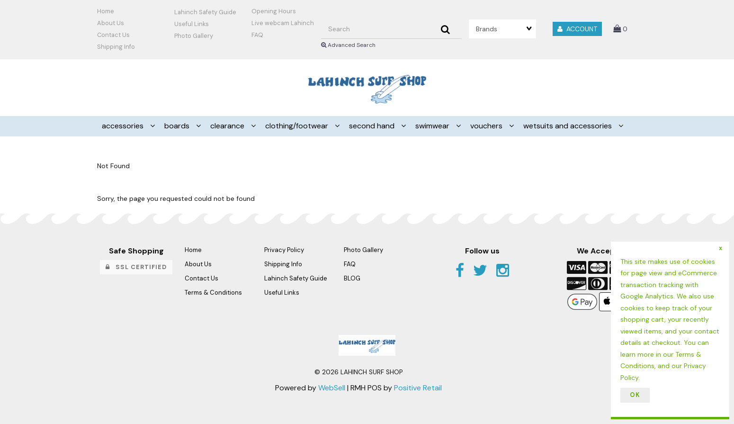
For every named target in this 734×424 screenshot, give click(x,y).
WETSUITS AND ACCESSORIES (568, 126)
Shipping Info (283, 264)
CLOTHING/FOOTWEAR (297, 126)
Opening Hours (273, 11)
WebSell (331, 388)
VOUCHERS (487, 126)
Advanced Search (348, 45)
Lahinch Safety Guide (205, 12)
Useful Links (191, 24)
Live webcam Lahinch (282, 23)
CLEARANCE (228, 126)
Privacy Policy (284, 250)
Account (577, 29)
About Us (110, 23)
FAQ (257, 35)
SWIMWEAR (433, 126)
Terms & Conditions (213, 293)
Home (105, 11)
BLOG (352, 278)
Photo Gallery (193, 36)
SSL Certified (136, 267)
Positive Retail (418, 388)
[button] (620, 29)
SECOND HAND (372, 126)
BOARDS (177, 126)
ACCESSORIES (123, 126)
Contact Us (113, 35)
